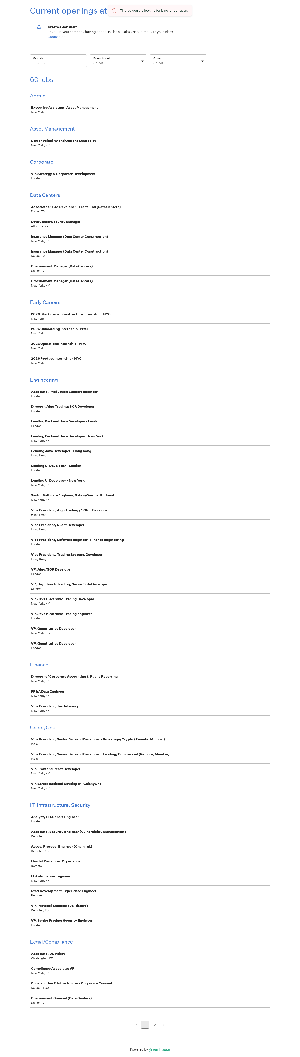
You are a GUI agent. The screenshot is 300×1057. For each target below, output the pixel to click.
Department (101, 58)
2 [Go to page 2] (155, 1025)
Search (38, 58)
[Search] (58, 63)
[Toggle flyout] (142, 61)
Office (157, 58)
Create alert (57, 37)
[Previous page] (137, 1025)
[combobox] (93, 63)
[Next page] (163, 1025)
